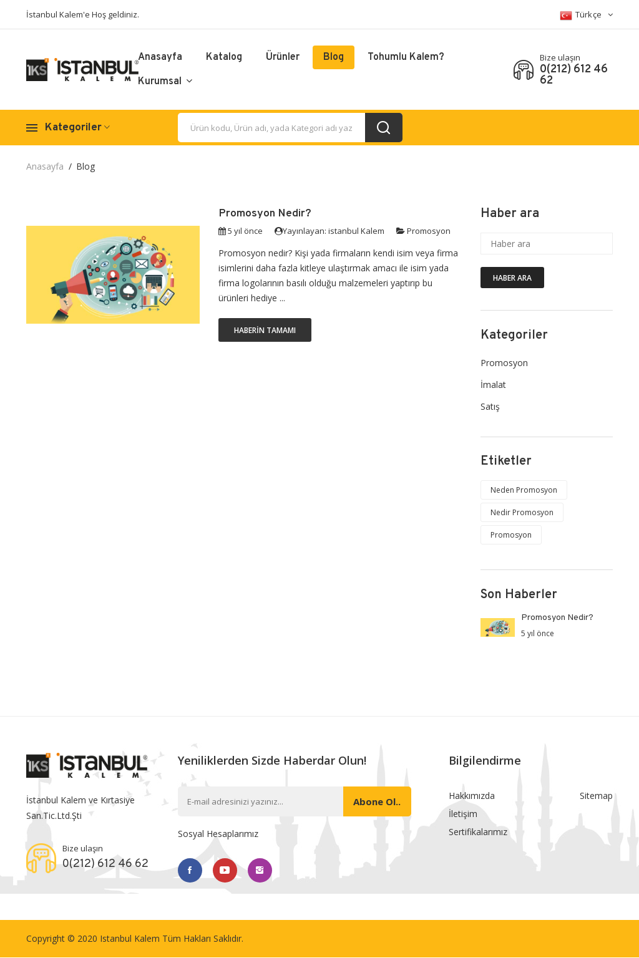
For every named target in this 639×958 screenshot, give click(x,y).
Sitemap (596, 795)
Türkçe (586, 15)
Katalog (224, 57)
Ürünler (283, 57)
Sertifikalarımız (478, 833)
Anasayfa (160, 57)
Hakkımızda (472, 795)
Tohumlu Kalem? (406, 57)
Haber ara (512, 278)
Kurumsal (165, 81)
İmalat (493, 384)
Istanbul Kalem (130, 939)
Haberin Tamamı (265, 330)
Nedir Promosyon (522, 512)
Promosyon (429, 230)
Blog (333, 57)
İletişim (463, 814)
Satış (490, 406)
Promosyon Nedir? (265, 213)
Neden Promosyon (523, 490)
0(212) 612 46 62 (574, 75)
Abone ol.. (376, 801)
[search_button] (383, 127)
